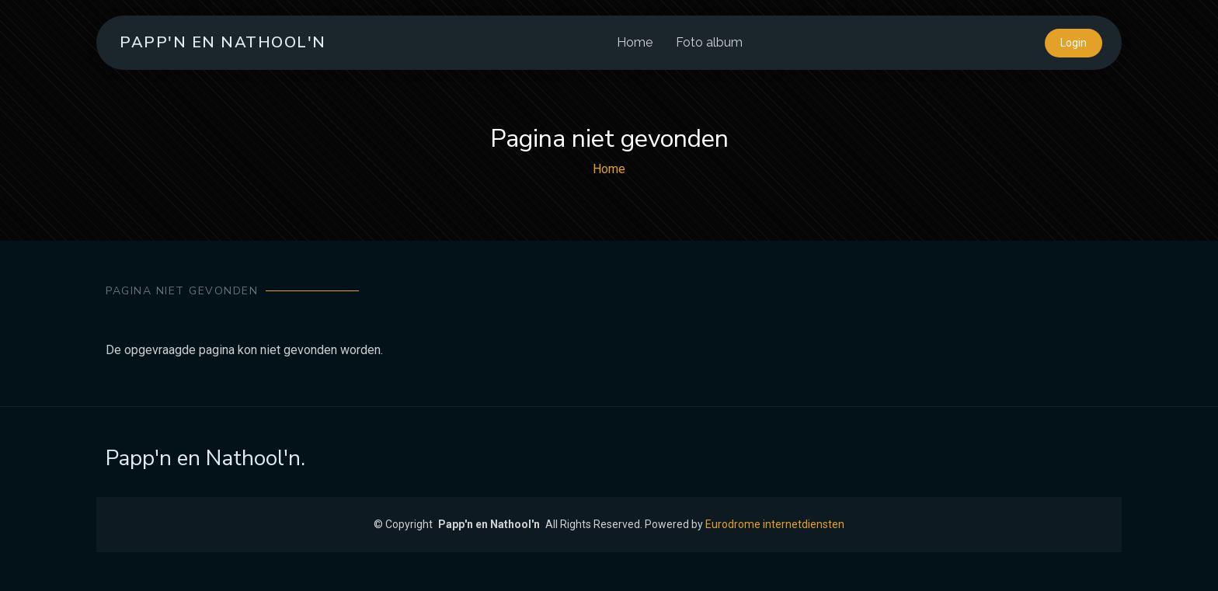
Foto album (709, 42)
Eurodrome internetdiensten (774, 524)
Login (1073, 43)
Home (634, 42)
